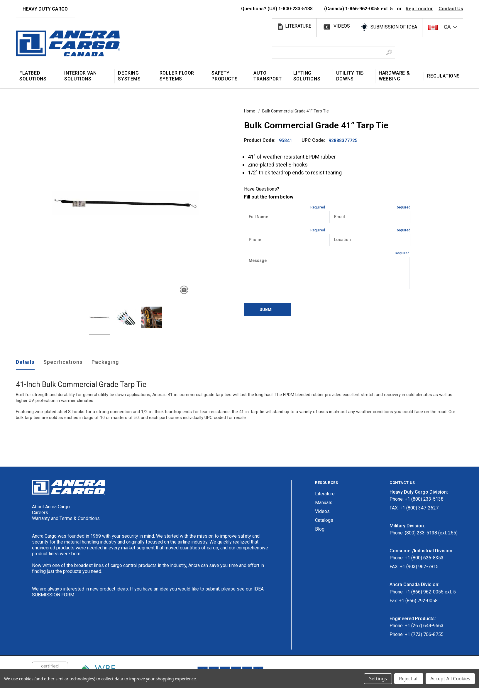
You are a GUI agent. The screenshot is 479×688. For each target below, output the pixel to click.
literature (298, 26)
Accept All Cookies (450, 678)
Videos (322, 511)
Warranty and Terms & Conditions (66, 518)
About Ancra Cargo (51, 506)
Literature (325, 494)
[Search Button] (389, 52)
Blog (319, 529)
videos (342, 26)
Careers (40, 512)
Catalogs (324, 520)
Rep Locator (419, 8)
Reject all (409, 678)
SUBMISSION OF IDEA (393, 27)
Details (25, 362)
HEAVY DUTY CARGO (45, 9)
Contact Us (451, 8)
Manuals (323, 502)
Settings (378, 678)
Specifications (63, 362)
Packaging (105, 362)
